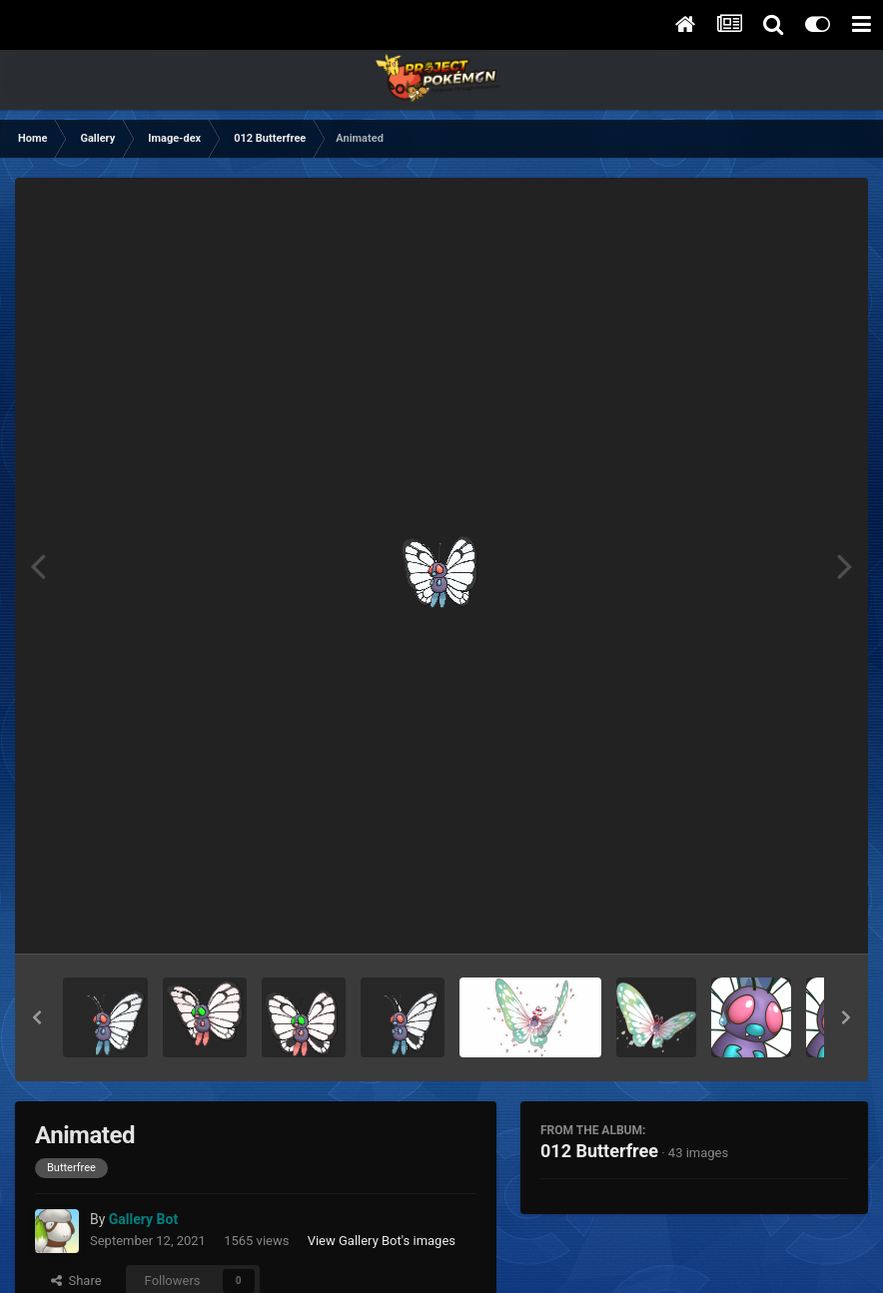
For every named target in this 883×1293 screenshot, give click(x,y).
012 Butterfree (599, 1150)
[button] (37, 1017)
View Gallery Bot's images (381, 1240)
